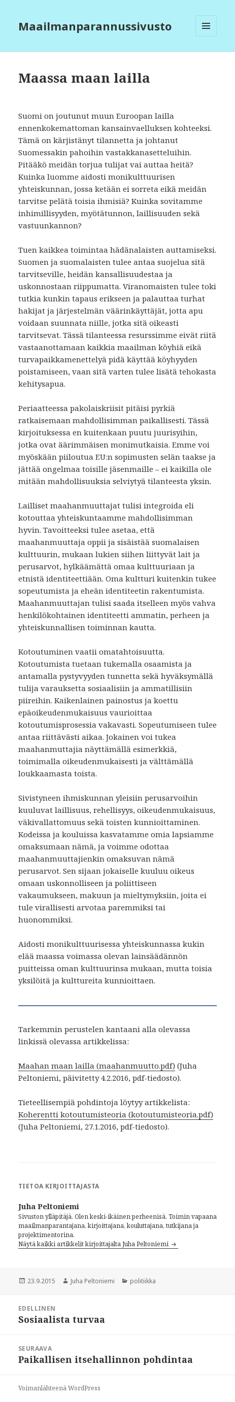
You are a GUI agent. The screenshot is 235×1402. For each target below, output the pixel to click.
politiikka (143, 1281)
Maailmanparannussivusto (95, 25)
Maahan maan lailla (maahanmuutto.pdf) (96, 1066)
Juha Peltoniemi (93, 1281)
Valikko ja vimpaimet (206, 36)
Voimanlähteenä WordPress (59, 1388)
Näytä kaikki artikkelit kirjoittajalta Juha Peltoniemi (94, 1244)
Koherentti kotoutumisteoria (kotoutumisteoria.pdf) (115, 1114)
